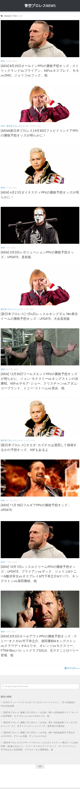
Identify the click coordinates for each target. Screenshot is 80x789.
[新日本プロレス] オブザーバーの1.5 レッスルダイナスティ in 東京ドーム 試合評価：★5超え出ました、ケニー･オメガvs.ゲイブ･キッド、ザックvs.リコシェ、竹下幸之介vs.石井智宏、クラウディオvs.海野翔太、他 (39, 746)
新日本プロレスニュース (17, 126)
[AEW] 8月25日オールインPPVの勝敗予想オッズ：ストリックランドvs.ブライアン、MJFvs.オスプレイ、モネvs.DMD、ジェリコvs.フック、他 (40, 70)
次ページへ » (71, 668)
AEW (3, 61)
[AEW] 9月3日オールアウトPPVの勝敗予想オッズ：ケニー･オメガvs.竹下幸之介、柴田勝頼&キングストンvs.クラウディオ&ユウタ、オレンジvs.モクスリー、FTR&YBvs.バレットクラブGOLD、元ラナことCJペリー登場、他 (40, 645)
